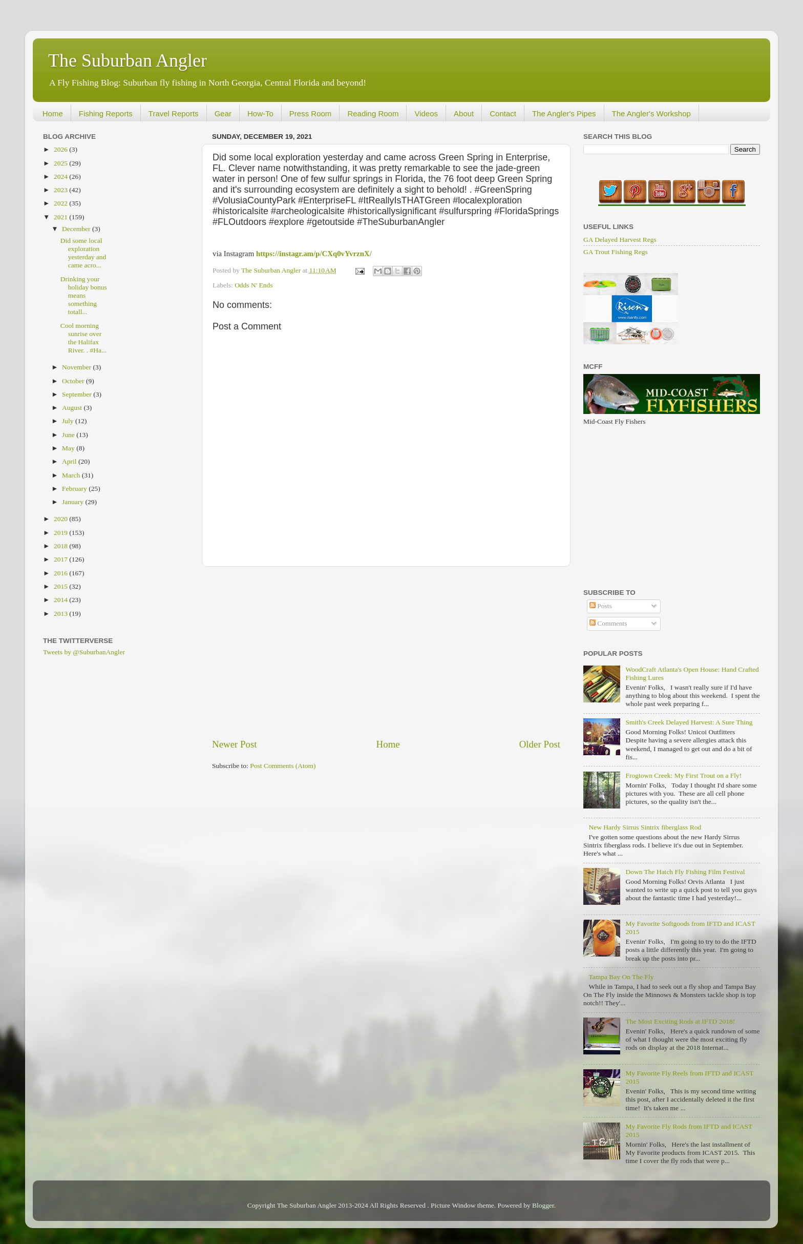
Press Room (310, 113)
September (77, 394)
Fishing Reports (106, 113)
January (73, 502)
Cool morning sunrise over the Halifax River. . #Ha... (83, 338)
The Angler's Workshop (651, 113)
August (72, 407)
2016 (61, 573)
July (68, 421)
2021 (61, 217)
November (77, 367)
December (77, 229)
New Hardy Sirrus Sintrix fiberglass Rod (644, 827)
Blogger (543, 1205)
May (69, 448)
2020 (61, 519)
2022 (61, 203)
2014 (61, 600)
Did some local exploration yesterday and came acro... (83, 253)
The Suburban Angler (127, 60)
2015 (61, 586)
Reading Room (372, 113)
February (75, 488)
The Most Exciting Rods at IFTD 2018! (680, 1021)
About (464, 113)
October (74, 381)
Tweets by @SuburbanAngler (84, 652)
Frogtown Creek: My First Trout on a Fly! (683, 775)
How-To (260, 113)
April (70, 461)
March (72, 475)
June (69, 435)
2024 (61, 176)
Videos (426, 113)
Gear (223, 113)
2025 (61, 163)
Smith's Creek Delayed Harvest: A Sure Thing (688, 722)
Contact (503, 113)
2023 (61, 190)
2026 (61, 149)
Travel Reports (174, 113)
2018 (61, 546)
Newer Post (234, 744)
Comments (608, 623)
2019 (61, 532)
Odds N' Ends (253, 285)
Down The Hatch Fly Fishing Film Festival (685, 872)
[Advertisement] (386, 652)
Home (53, 113)
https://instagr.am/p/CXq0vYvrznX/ (314, 254)
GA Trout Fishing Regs (615, 252)
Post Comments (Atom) (282, 766)
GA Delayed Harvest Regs (620, 239)
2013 (61, 613)
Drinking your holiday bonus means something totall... (83, 295)
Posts (600, 606)
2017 (61, 559)
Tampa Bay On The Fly (620, 977)
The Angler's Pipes (564, 113)
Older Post (539, 744)
